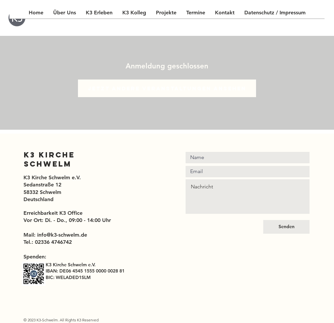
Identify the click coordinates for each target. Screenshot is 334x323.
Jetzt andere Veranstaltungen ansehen (167, 88)
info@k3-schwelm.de (62, 235)
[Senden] (286, 227)
